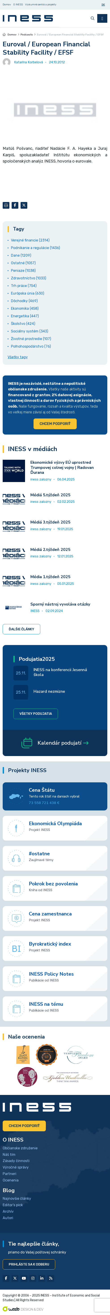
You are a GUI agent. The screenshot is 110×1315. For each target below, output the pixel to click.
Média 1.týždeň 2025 (50, 576)
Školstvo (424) (23, 324)
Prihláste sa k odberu (29, 1264)
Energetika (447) (25, 316)
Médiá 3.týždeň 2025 (50, 522)
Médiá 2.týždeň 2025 (50, 549)
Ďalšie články (21, 629)
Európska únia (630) (27, 293)
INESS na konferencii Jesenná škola (60, 672)
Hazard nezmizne (49, 691)
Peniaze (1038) (23, 270)
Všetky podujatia (35, 714)
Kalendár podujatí (55, 743)
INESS (35, 611)
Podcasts (27, 34)
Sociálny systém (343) (29, 331)
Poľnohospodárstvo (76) (31, 346)
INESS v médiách (32, 449)
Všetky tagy (18, 357)
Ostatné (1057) (23, 263)
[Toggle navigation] (102, 18)
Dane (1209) (21, 255)
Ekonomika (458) (24, 308)
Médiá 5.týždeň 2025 (50, 495)
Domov (10, 34)
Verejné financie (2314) (30, 240)
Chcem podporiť (55, 424)
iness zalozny (40, 479)
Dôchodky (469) (24, 301)
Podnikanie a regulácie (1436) (35, 248)
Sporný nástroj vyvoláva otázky (60, 604)
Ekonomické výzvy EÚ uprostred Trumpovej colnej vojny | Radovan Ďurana (62, 467)
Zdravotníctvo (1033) (28, 278)
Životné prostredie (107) (31, 339)
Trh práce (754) (23, 286)
